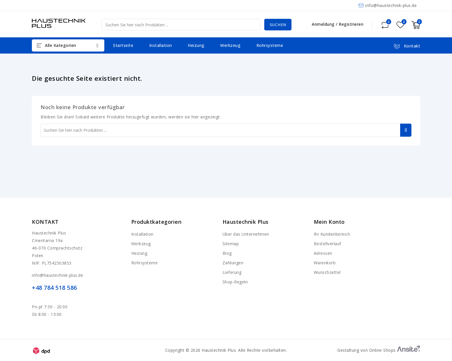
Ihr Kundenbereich (332, 234)
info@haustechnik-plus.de (391, 5)
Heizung (196, 45)
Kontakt (45, 221)
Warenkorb (325, 262)
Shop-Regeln (235, 282)
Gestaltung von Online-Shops (378, 350)
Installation (160, 45)
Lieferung (232, 272)
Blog (227, 253)
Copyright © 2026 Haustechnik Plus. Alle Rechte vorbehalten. (226, 350)
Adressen (323, 253)
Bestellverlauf (327, 243)
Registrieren (351, 24)
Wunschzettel (327, 272)
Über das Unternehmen (246, 234)
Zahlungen (233, 262)
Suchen (277, 24)
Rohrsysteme (269, 45)
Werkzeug (230, 45)
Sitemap (231, 243)
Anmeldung (324, 24)
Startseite (123, 45)
